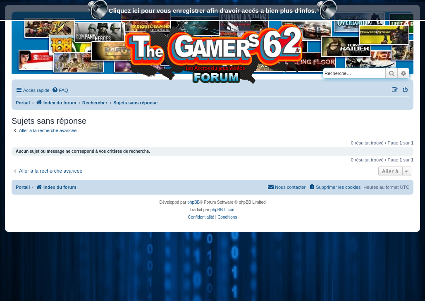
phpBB (193, 202)
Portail (23, 102)
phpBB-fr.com (223, 209)
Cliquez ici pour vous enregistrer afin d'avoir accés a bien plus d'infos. (212, 11)
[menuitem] (60, 90)
